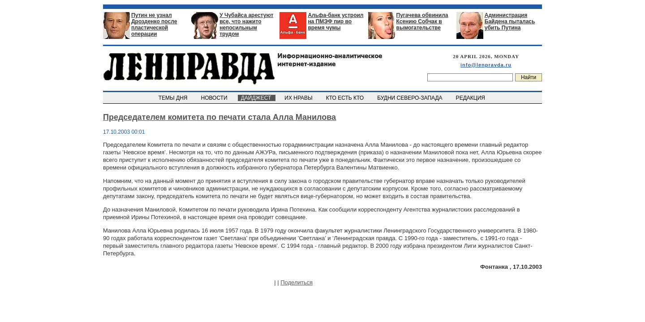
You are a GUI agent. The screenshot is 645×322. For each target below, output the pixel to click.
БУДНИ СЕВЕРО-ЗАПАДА (410, 98)
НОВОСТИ (215, 98)
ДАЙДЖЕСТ (256, 98)
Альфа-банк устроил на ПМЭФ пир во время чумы (335, 21)
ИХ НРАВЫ (299, 98)
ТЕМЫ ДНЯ (173, 98)
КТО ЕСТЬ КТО (345, 98)
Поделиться (296, 282)
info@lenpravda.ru (486, 65)
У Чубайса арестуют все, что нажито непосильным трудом (246, 24)
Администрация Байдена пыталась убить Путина (510, 21)
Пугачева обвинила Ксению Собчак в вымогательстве (422, 21)
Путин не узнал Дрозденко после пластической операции (154, 24)
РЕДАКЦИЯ (471, 98)
